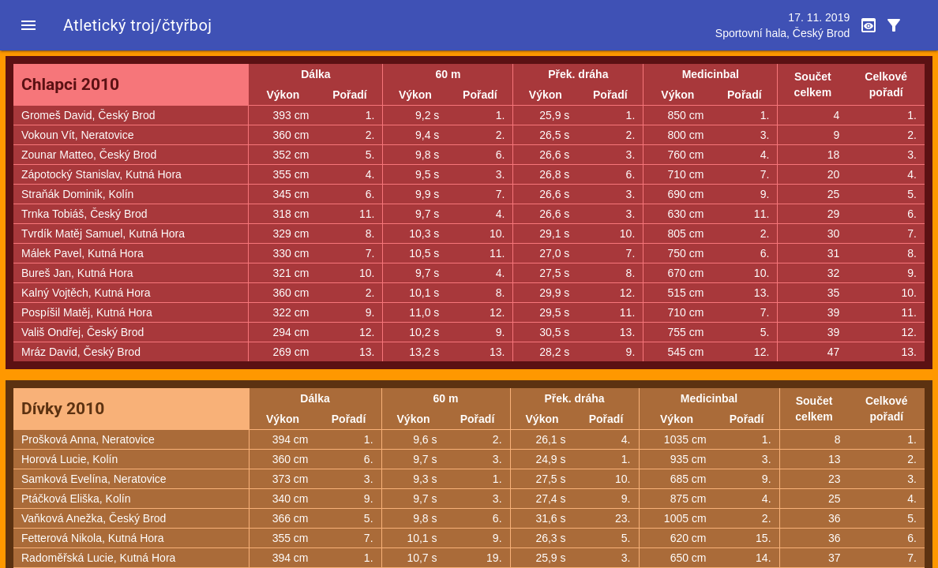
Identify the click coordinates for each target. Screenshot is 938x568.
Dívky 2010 (62, 408)
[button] (28, 25)
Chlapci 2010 (70, 84)
